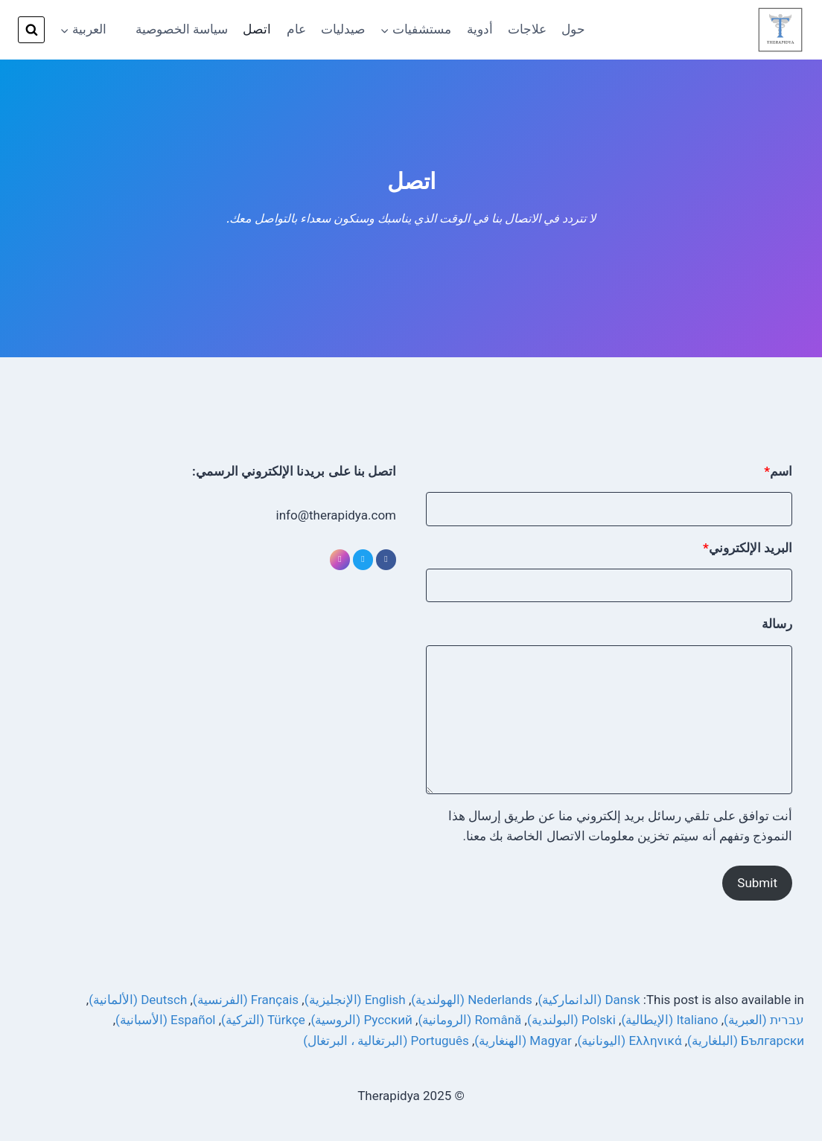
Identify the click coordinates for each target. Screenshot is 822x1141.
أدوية (480, 29)
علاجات (527, 29)
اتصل (257, 29)
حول (573, 29)
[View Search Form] (31, 29)
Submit (757, 882)
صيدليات (343, 29)
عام (296, 29)
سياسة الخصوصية (182, 29)
